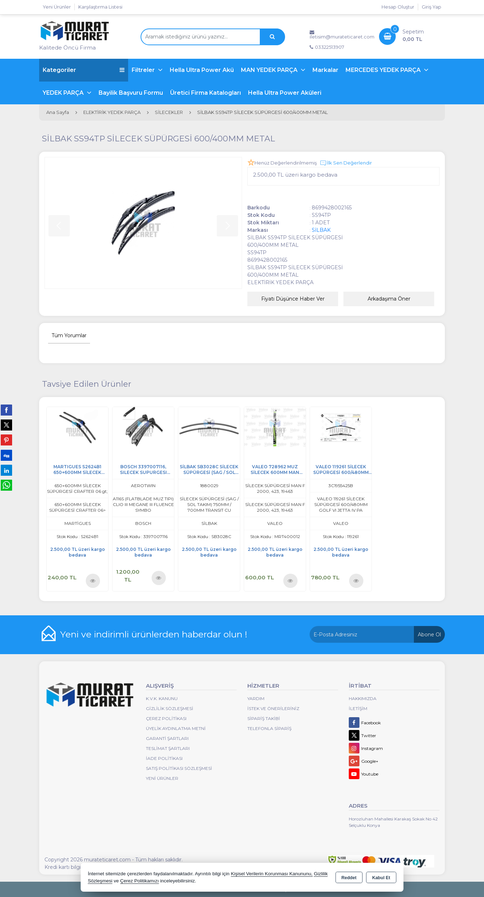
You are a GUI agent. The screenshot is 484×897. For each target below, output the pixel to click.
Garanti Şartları (167, 738)
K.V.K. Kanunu (162, 698)
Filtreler (144, 70)
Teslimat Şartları (168, 748)
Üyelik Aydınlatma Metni (176, 728)
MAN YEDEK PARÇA (270, 70)
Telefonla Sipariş (269, 728)
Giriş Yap (431, 7)
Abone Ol (429, 634)
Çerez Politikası (166, 718)
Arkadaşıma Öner (389, 299)
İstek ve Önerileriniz (273, 708)
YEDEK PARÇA (64, 92)
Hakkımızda (363, 698)
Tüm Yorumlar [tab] (69, 335)
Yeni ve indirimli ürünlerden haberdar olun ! (153, 634)
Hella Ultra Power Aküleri (284, 92)
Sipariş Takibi (263, 718)
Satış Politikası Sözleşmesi (179, 768)
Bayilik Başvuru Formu (131, 92)
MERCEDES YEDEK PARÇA (384, 70)
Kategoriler (84, 70)
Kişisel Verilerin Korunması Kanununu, (272, 873)
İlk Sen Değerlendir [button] (346, 163)
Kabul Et (381, 877)
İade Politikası (164, 758)
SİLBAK (321, 230)
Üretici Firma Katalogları (205, 92)
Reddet (348, 877)
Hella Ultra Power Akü (202, 70)
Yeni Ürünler (162, 778)
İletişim (358, 708)
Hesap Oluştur (398, 7)
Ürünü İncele (92, 581)
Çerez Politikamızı (139, 880)
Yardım (255, 698)
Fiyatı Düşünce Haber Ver (293, 299)
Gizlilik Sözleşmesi (169, 708)
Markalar (325, 70)
